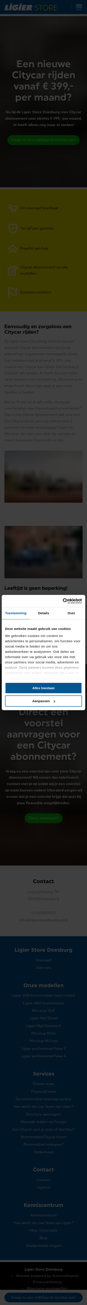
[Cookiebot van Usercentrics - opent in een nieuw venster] (63, 601)
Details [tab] (43, 613)
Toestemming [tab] (16, 613)
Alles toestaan (43, 688)
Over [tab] (71, 613)
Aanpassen (43, 701)
